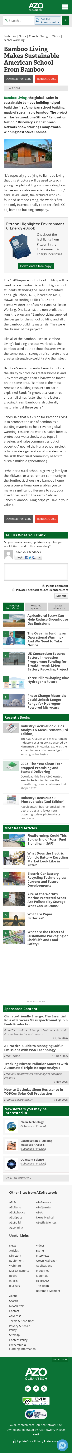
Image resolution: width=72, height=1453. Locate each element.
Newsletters (17, 1306)
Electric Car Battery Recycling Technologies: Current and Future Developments (46, 879)
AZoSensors (43, 1202)
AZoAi (39, 1212)
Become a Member (48, 1291)
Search (13, 1301)
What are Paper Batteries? (39, 916)
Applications (44, 1265)
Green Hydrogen (46, 1260)
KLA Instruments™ (22, 1099)
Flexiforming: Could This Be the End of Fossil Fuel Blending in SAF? (47, 839)
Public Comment (57, 586)
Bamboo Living (15, 98)
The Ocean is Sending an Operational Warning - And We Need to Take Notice (46, 639)
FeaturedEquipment (36, 607)
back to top (60, 1359)
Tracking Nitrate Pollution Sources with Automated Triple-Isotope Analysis (36, 1066)
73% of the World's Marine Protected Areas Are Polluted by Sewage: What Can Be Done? (46, 900)
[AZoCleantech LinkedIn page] (28, 1388)
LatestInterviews (59, 607)
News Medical (45, 1217)
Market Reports (19, 1270)
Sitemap (14, 1335)
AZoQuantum (44, 1207)
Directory (15, 1255)
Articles (14, 1250)
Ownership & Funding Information (22, 1347)
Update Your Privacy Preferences (36, 1441)
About (13, 1296)
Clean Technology (32, 1122)
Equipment (16, 1260)
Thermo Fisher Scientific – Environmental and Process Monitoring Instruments (35, 1032)
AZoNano (15, 1207)
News (22, 36)
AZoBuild (15, 1222)
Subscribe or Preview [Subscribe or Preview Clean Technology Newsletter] (33, 1126)
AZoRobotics (17, 1212)
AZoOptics (15, 1217)
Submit (61, 596)
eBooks (13, 1281)
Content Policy (18, 1340)
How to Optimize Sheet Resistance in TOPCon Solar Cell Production (33, 1091)
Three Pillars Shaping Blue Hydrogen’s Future (48, 680)
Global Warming (14, 40)
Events (40, 1250)
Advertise (15, 1316)
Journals (14, 1286)
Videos (40, 1245)
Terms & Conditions (22, 1321)
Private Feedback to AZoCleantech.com (42, 590)
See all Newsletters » (18, 1178)
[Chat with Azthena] (62, 1445)
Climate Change (39, 36)
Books (13, 1275)
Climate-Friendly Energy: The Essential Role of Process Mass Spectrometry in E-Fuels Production (36, 1020)
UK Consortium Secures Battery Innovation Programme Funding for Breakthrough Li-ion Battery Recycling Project (47, 661)
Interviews (42, 1255)
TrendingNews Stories (13, 607)
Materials (42, 1275)
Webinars (15, 1265)
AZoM (13, 1202)
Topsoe (15, 1056)
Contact (14, 1311)
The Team (42, 1286)
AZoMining (16, 1227)
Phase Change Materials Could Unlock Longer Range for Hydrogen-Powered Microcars (46, 701)
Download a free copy (35, 266)
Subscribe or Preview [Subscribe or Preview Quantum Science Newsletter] (33, 1163)
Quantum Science (32, 1159)
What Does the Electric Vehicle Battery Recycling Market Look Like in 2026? (47, 859)
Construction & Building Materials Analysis (36, 1142)
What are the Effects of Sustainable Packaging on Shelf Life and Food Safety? (48, 938)
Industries (42, 1270)
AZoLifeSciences (46, 1222)
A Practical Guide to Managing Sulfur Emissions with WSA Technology (33, 1048)
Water (56, 36)
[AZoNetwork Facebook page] (36, 1388)
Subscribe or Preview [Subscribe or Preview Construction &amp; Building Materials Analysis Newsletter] (33, 1148)
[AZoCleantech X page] (44, 1388)
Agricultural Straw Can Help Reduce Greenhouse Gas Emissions (47, 619)
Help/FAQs (43, 1281)
